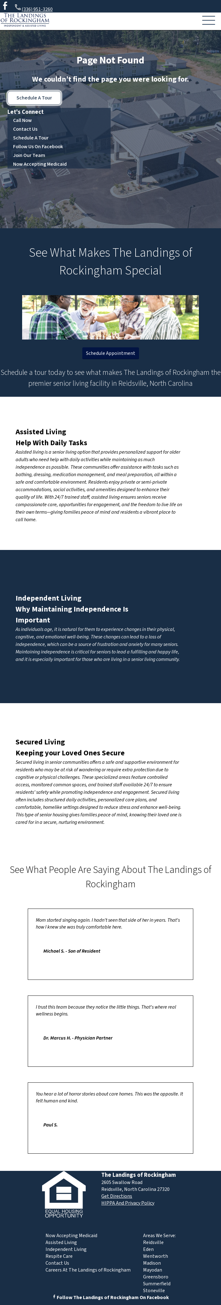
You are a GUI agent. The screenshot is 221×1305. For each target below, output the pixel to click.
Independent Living (48, 598)
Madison (152, 1263)
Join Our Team (29, 155)
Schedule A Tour (34, 97)
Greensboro (155, 1276)
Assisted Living (41, 431)
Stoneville (154, 1290)
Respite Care (59, 1256)
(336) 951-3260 (33, 8)
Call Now (22, 120)
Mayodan (152, 1270)
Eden (148, 1249)
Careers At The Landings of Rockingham (88, 1270)
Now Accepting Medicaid (40, 164)
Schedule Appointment (110, 353)
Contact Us (25, 129)
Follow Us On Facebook (38, 146)
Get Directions (116, 1196)
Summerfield (157, 1283)
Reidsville (153, 1242)
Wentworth (155, 1256)
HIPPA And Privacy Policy (127, 1203)
